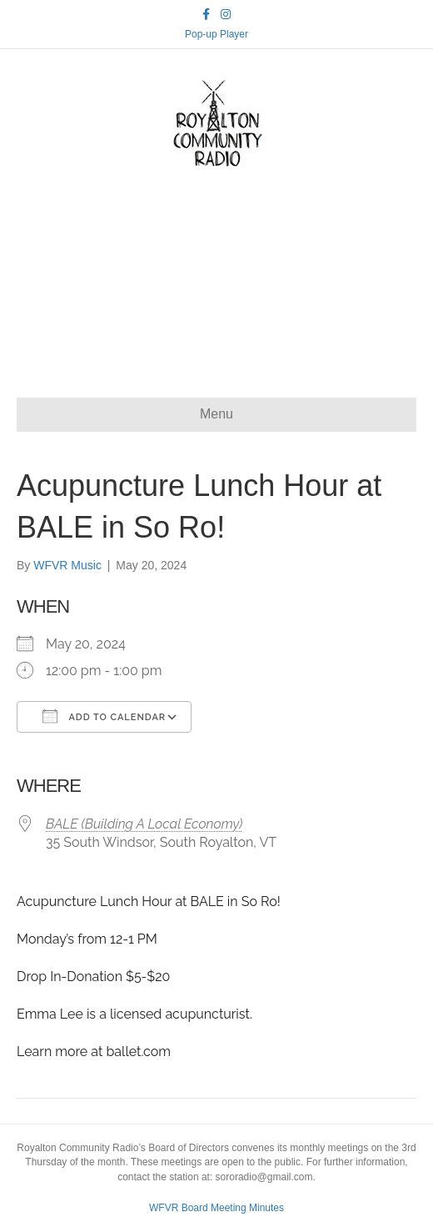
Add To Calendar (104, 716)
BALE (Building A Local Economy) (144, 824)
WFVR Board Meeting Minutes (216, 1208)
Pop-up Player (216, 34)
